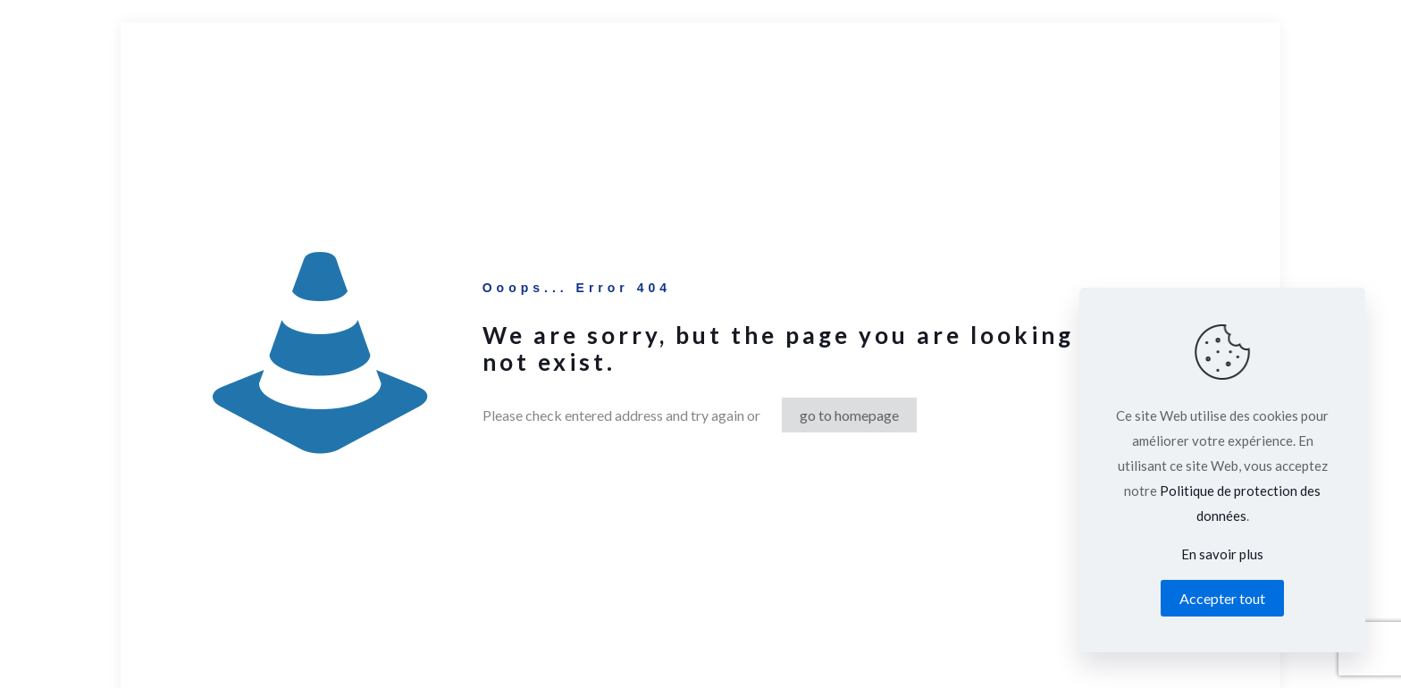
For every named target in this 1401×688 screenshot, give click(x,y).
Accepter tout (1222, 598)
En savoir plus (1222, 554)
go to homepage (849, 415)
